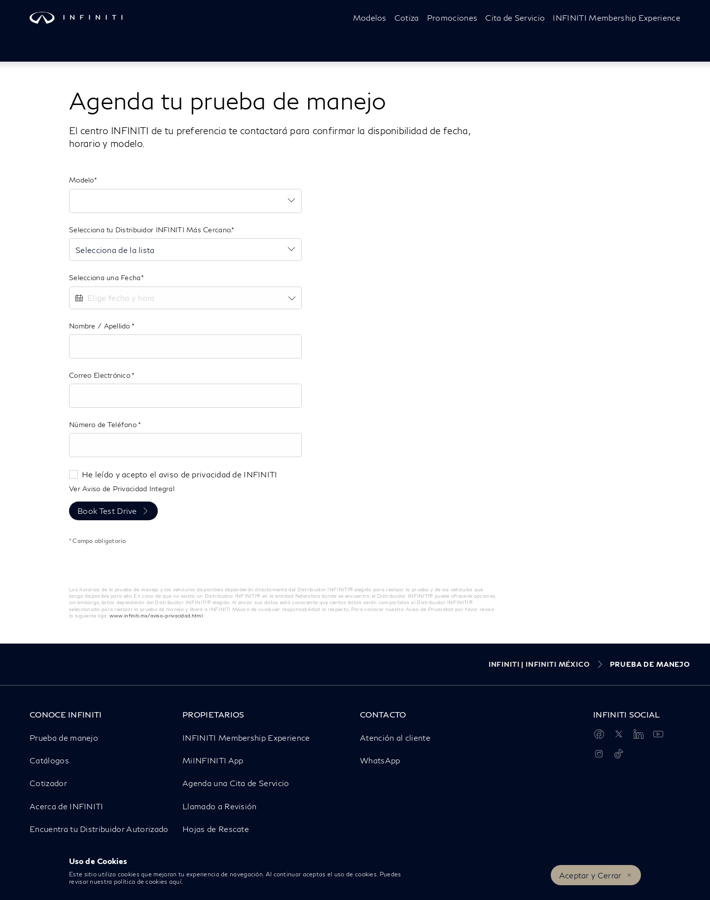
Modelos (370, 17)
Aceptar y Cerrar (590, 875)
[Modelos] (370, 17)
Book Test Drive (107, 510)
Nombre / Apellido (100, 326)
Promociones (452, 17)
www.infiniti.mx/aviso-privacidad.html (156, 615)
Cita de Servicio (515, 17)
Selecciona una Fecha (105, 277)
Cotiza (406, 17)
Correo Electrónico (100, 375)
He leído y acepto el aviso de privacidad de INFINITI (180, 474)
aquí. (176, 881)
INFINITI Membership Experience (616, 17)
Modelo (81, 180)
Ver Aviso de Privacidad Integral (122, 488)
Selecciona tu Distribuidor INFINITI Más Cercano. (150, 229)
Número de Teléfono (103, 424)
